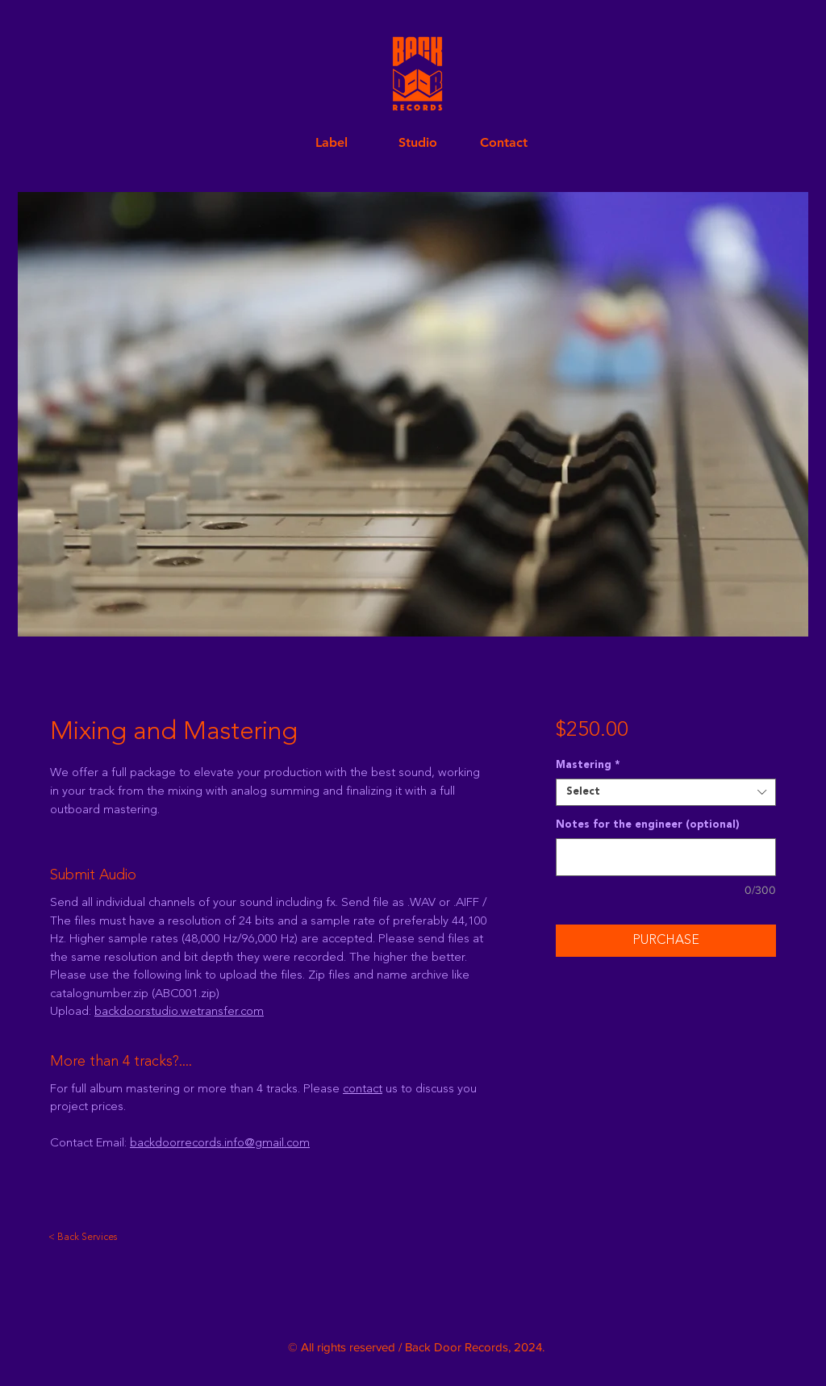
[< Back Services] (84, 1237)
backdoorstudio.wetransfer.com (179, 1012)
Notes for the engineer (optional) (648, 825)
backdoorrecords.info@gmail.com (220, 1144)
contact (362, 1089)
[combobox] (666, 792)
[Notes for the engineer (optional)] (666, 857)
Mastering (588, 765)
